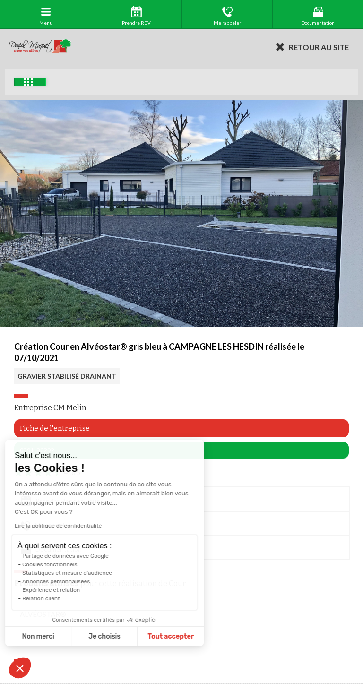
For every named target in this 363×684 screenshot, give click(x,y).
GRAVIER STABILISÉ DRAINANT (66, 376)
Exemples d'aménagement (28, 82)
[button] (20, 668)
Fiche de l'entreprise (55, 428)
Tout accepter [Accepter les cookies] (127, 636)
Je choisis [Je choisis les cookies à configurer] (60, 636)
